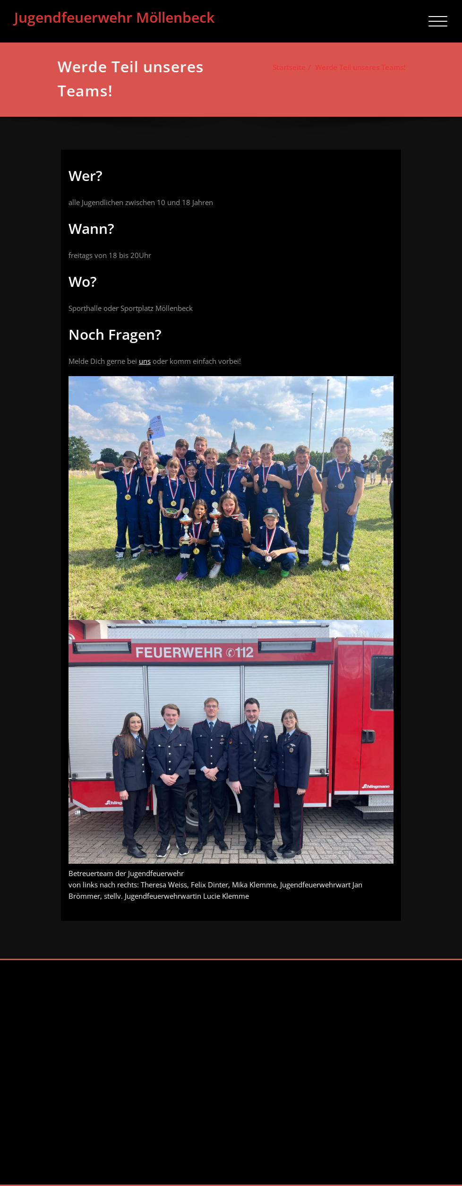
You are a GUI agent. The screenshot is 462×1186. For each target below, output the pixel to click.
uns (145, 361)
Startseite (287, 67)
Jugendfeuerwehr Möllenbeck (114, 17)
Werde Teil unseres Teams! (358, 67)
